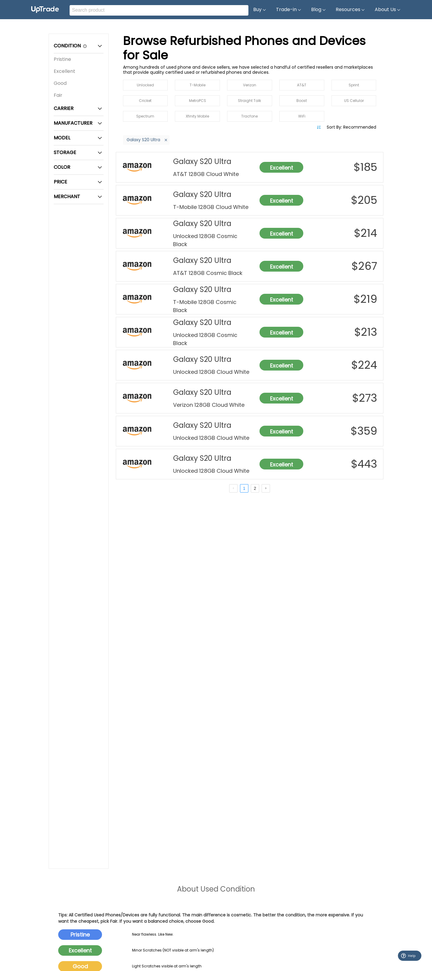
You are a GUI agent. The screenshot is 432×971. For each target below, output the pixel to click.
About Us (388, 9)
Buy (259, 9)
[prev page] (233, 488)
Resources (350, 9)
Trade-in (289, 9)
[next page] (266, 488)
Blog (318, 9)
